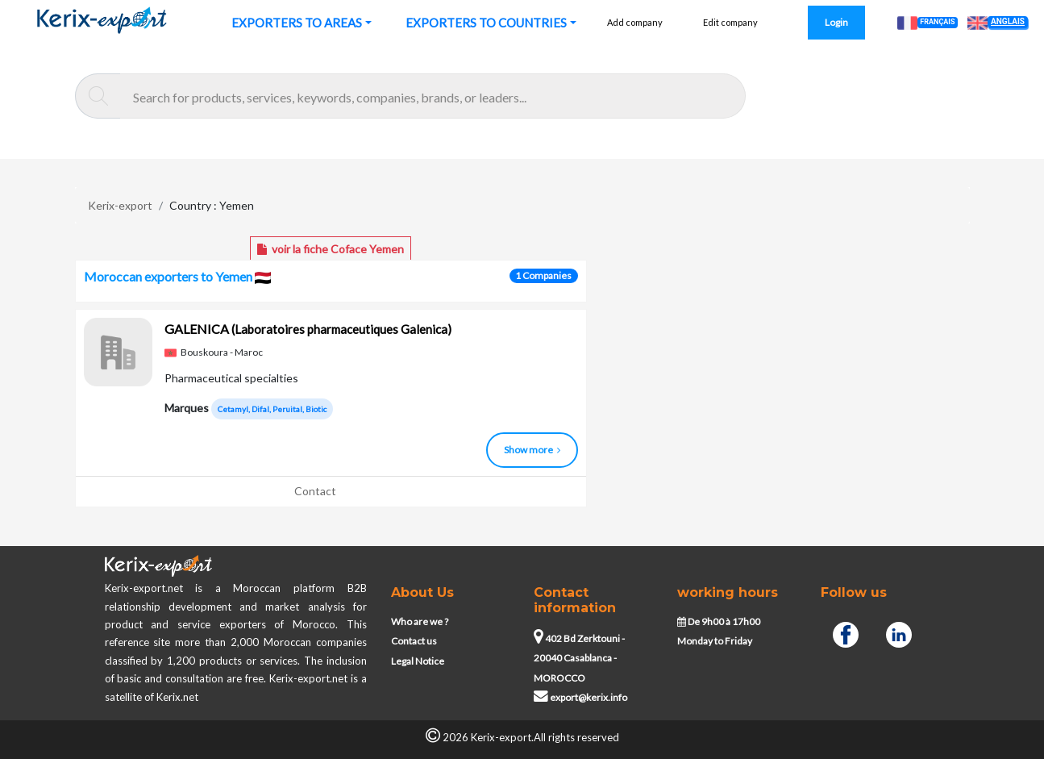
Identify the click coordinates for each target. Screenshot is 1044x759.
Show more (532, 450)
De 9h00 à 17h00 (718, 621)
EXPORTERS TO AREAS (296, 22)
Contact (315, 491)
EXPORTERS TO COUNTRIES (486, 22)
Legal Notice (417, 661)
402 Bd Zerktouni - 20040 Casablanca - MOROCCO (579, 658)
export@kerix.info (580, 697)
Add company (635, 22)
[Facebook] (846, 632)
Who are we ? (419, 621)
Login (836, 22)
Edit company (730, 22)
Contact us (414, 641)
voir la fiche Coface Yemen (330, 249)
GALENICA (307, 328)
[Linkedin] (899, 632)
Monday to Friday (714, 641)
